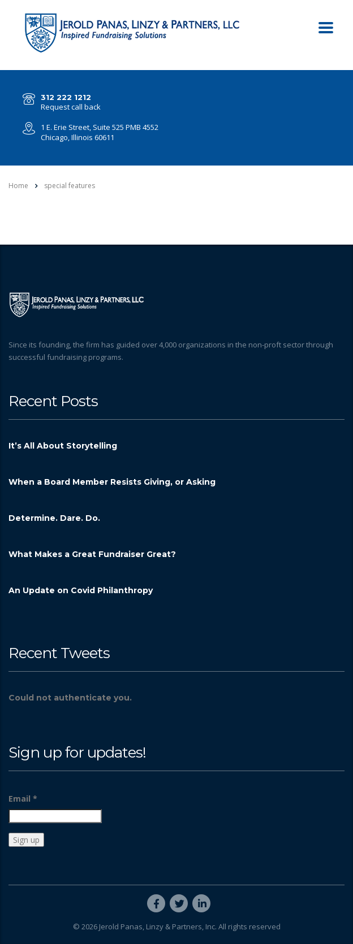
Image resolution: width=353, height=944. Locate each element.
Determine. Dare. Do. (54, 518)
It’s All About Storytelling (62, 446)
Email (22, 798)
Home (18, 185)
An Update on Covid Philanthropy (80, 590)
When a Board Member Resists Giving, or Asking (112, 482)
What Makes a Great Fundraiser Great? (92, 554)
